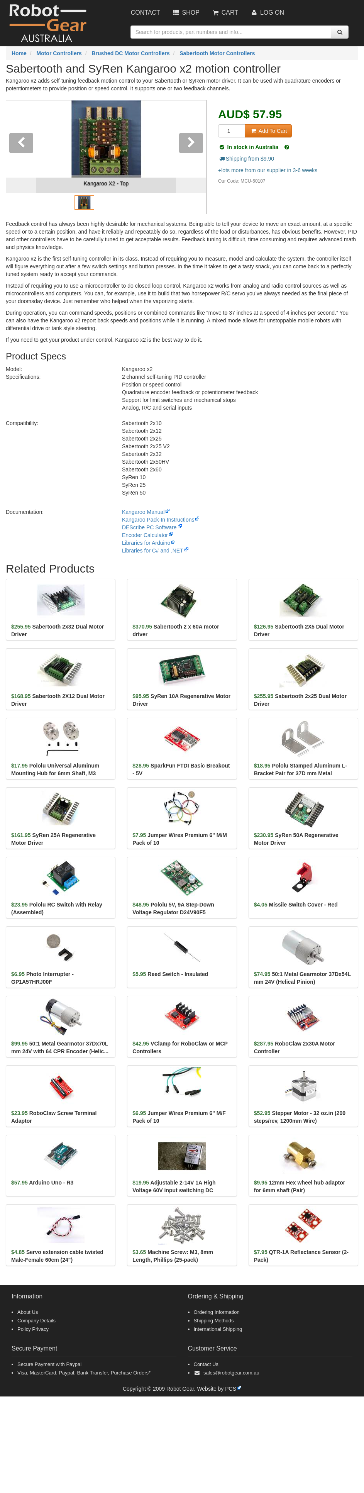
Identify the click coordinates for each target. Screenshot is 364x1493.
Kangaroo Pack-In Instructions (158, 520)
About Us (27, 1312)
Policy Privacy (33, 1329)
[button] (21, 157)
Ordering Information (217, 1312)
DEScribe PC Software (149, 527)
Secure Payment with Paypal (49, 1364)
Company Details (36, 1321)
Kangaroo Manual (143, 512)
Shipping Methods (214, 1321)
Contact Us (206, 1364)
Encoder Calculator (145, 535)
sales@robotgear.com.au (231, 1373)
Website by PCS (216, 1389)
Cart (224, 12)
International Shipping (218, 1329)
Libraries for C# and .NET (152, 550)
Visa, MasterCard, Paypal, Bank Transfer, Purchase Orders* (84, 1373)
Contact (145, 12)
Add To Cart (268, 131)
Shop (186, 12)
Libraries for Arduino (146, 543)
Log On (267, 12)
